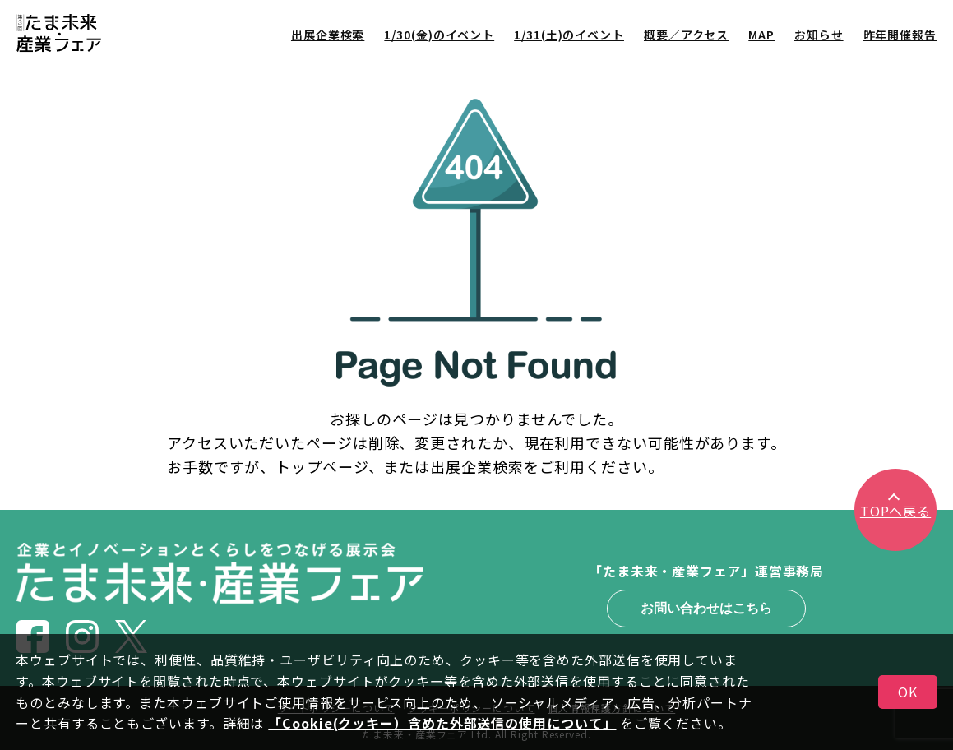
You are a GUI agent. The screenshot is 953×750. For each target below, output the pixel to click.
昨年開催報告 (900, 34)
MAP (761, 34)
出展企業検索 (327, 34)
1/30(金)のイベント (439, 34)
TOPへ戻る (895, 511)
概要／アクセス (686, 34)
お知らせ (819, 34)
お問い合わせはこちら (706, 608)
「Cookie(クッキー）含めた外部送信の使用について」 (442, 723)
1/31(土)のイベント (569, 34)
